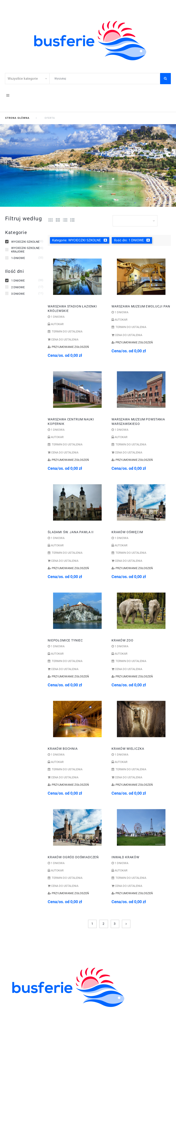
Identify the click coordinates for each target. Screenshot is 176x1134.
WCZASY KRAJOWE (22, 1036)
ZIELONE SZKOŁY (20, 1021)
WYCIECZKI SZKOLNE (23, 1017)
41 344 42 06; (21, 1051)
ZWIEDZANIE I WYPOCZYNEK (30, 1026)
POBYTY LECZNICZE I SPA (27, 1041)
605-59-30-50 (46, 1051)
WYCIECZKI (15, 1031)
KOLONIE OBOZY (19, 1012)
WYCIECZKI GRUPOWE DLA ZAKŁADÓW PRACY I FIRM (51, 1046)
